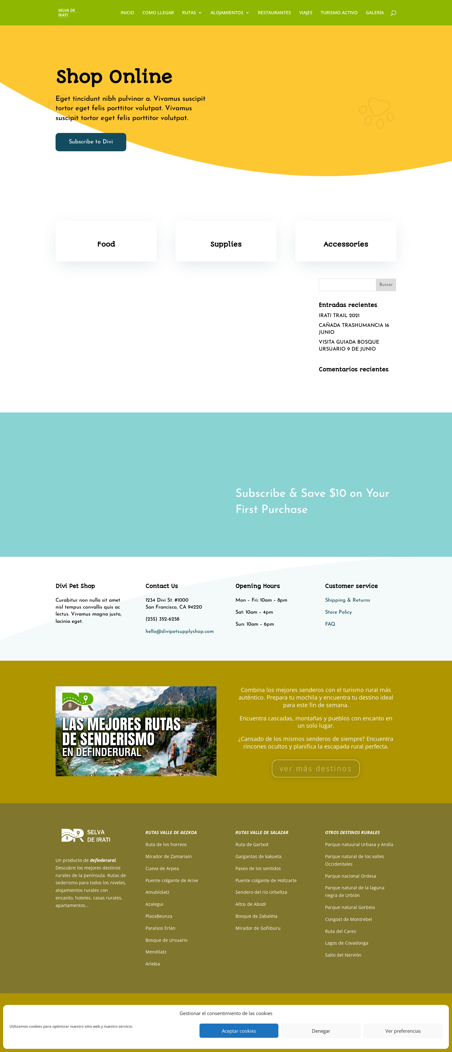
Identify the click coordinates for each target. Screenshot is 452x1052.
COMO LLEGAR (158, 12)
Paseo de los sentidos (258, 868)
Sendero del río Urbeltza (261, 892)
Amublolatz (157, 892)
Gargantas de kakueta (258, 856)
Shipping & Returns (347, 600)
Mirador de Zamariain (169, 856)
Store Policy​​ (338, 612)
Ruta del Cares (340, 931)
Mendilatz (156, 952)
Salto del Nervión (343, 955)
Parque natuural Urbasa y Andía (359, 844)
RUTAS (189, 12)
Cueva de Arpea (162, 868)
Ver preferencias (403, 1031)
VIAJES (305, 12)
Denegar (321, 1031)
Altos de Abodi (250, 904)
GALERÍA (375, 12)
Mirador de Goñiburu (258, 928)
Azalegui (155, 904)
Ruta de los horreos (166, 844)
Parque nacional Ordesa (350, 876)
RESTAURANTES (274, 12)
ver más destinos (316, 768)
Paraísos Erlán (160, 928)
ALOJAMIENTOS (227, 12)
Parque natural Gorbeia (350, 907)
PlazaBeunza (159, 916)
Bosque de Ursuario (166, 940)
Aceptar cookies (239, 1031)
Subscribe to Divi (91, 142)
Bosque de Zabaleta (256, 916)
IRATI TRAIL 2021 (339, 315)
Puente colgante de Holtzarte (266, 880)
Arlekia (153, 964)
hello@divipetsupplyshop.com (180, 631)
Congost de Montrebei (348, 919)
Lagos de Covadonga (346, 943)
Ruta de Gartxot (252, 844)
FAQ (330, 624)
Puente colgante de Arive (172, 880)
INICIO (127, 12)
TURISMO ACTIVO (339, 12)
